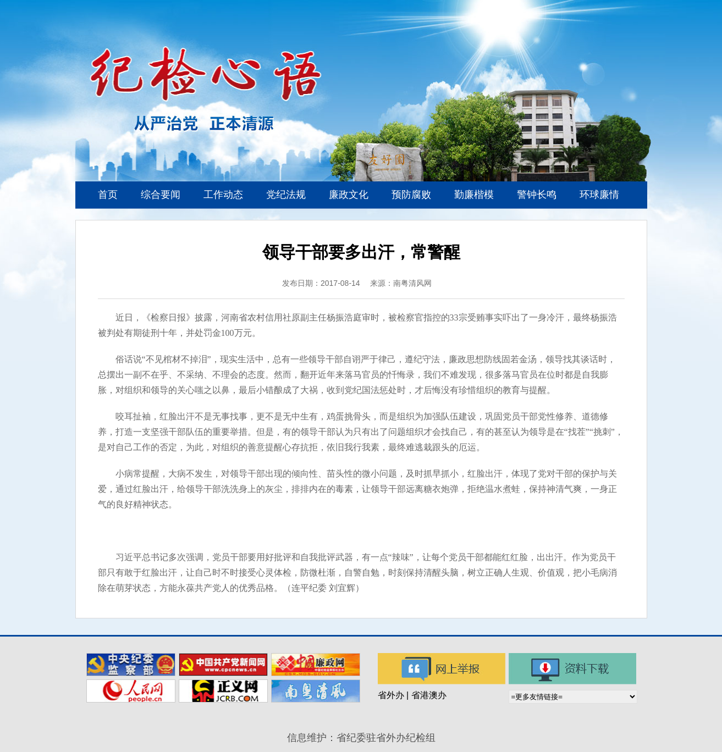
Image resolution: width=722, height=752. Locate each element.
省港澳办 (429, 695)
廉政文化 (348, 194)
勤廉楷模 (474, 194)
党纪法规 (286, 194)
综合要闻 (160, 194)
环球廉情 (599, 194)
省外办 (391, 695)
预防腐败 (411, 194)
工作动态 (223, 194)
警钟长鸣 (536, 194)
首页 (108, 194)
